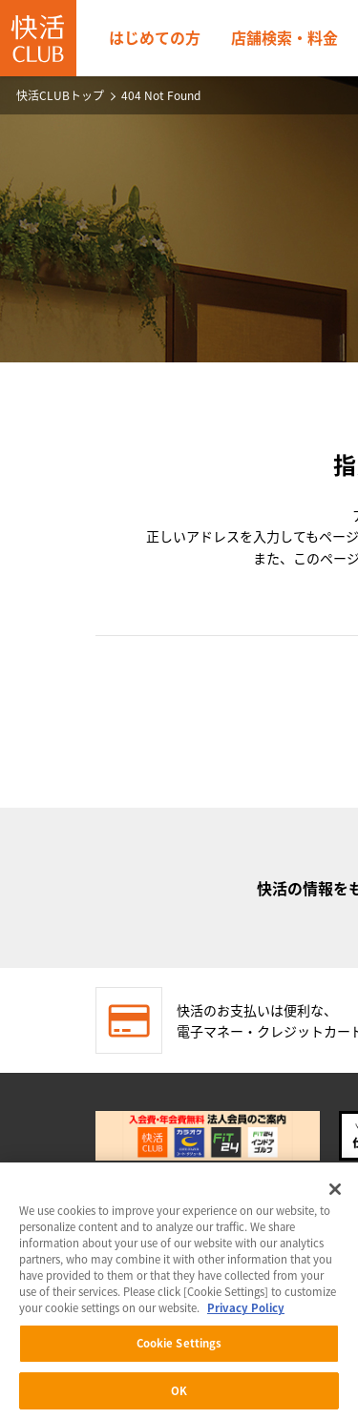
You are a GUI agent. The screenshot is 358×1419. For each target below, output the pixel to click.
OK (179, 1395)
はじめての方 (154, 37)
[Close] (335, 1193)
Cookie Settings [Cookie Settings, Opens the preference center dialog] (179, 1347)
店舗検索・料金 (284, 37)
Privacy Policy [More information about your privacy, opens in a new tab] (245, 1312)
